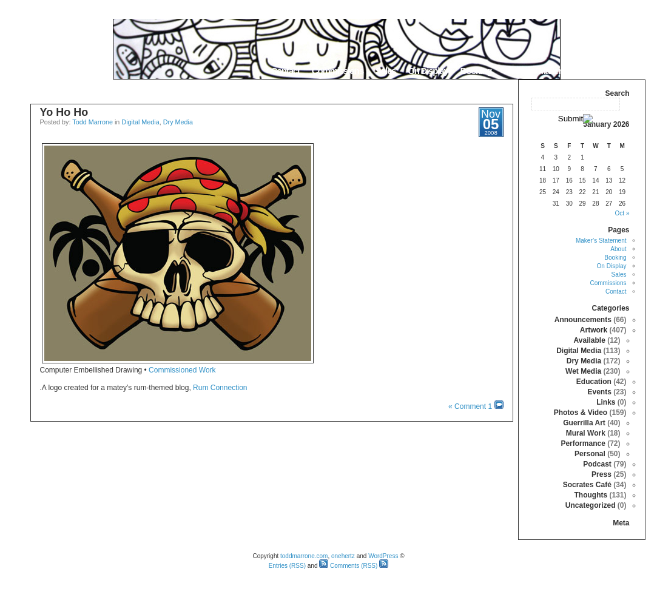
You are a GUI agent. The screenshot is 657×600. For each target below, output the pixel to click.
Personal (589, 454)
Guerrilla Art (584, 423)
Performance (583, 443)
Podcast (597, 464)
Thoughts (590, 495)
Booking (476, 71)
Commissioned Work (182, 370)
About (515, 71)
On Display (428, 71)
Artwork (593, 330)
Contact (285, 71)
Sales (386, 71)
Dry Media (178, 122)
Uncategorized (590, 505)
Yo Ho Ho (64, 112)
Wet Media (583, 371)
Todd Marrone (92, 122)
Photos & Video (580, 412)
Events (599, 392)
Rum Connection (220, 387)
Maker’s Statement (572, 71)
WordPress (383, 556)
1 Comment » (470, 406)
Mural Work (585, 433)
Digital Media (140, 122)
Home (630, 71)
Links (605, 402)
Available (589, 340)
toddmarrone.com (304, 556)
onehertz (343, 556)
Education (594, 381)
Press (601, 474)
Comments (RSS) (348, 565)
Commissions (337, 71)
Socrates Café (587, 484)
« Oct (622, 213)
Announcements (583, 319)
